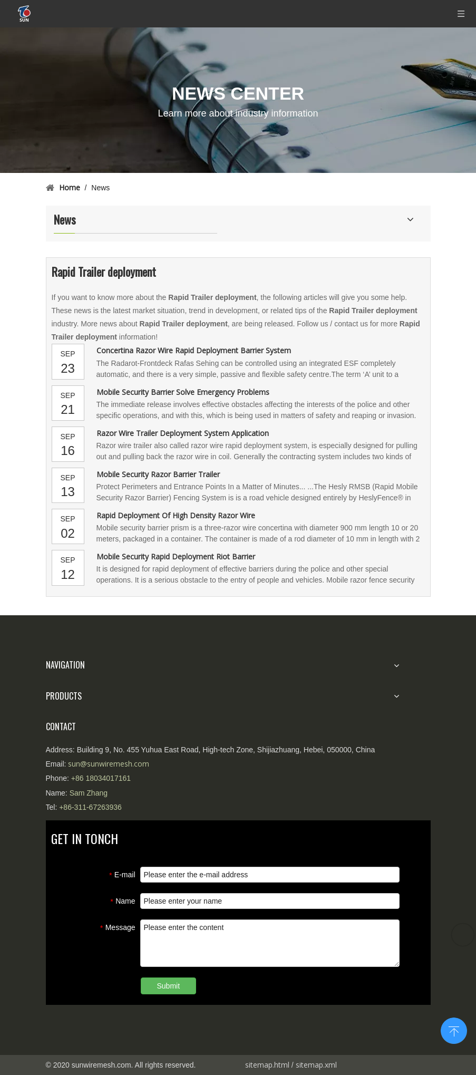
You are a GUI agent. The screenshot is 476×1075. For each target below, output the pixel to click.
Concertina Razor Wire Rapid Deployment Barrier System (193, 350)
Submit (168, 986)
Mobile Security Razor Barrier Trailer (158, 474)
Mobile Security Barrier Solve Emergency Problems (182, 392)
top (454, 1029)
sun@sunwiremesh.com (108, 764)
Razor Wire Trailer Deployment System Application (182, 433)
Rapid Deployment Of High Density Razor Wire (175, 515)
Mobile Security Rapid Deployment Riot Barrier (175, 556)
